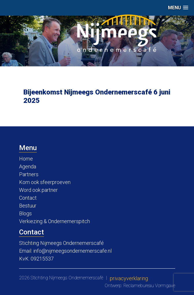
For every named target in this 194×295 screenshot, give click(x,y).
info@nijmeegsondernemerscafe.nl (72, 251)
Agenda (27, 166)
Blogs (25, 213)
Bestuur (27, 206)
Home (26, 159)
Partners (28, 174)
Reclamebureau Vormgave (149, 285)
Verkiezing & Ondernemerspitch (54, 221)
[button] (178, 7)
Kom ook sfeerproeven (45, 182)
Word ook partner (38, 190)
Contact (28, 198)
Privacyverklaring (129, 278)
